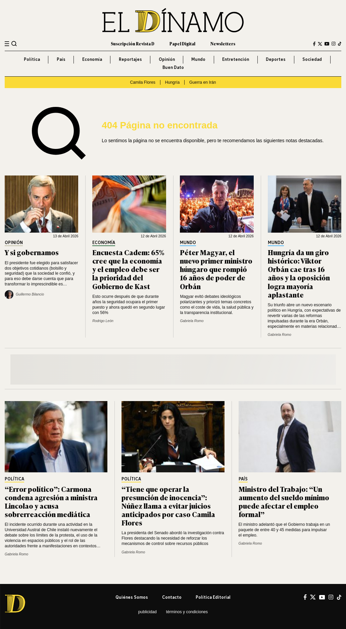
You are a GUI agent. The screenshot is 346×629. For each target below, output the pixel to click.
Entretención (235, 59)
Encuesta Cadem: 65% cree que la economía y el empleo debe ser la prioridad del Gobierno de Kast (128, 269)
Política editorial (213, 597)
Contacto (172, 597)
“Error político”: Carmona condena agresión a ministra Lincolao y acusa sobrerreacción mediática (51, 501)
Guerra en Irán (202, 82)
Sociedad (312, 59)
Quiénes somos (131, 597)
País (61, 59)
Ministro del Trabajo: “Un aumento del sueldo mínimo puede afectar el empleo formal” (284, 501)
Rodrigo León (102, 321)
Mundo (198, 59)
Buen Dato (173, 67)
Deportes (276, 59)
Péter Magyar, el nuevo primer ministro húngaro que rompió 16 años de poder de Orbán (216, 269)
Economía (92, 59)
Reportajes (130, 59)
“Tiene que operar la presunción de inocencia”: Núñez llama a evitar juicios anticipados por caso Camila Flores (168, 505)
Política (32, 59)
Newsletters (222, 44)
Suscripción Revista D (132, 44)
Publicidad (147, 612)
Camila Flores (142, 82)
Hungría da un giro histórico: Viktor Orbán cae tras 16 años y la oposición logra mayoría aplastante (299, 273)
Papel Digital (182, 44)
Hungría (172, 82)
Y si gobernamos (32, 252)
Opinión (167, 59)
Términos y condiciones (187, 612)
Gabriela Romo (191, 321)
